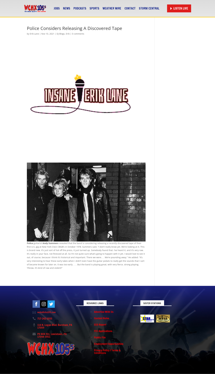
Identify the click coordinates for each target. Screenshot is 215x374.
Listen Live (180, 8)
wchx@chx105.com (46, 312)
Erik (68, 33)
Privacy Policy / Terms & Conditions (107, 351)
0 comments (78, 33)
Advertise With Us (103, 312)
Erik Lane (34, 33)
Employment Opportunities (108, 344)
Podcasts (79, 8)
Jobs (57, 8)
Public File (100, 337)
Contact (130, 8)
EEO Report (100, 325)
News (66, 8)
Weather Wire (112, 8)
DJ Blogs (61, 33)
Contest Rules (101, 318)
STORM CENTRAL (149, 8)
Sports (94, 8)
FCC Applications (103, 331)
